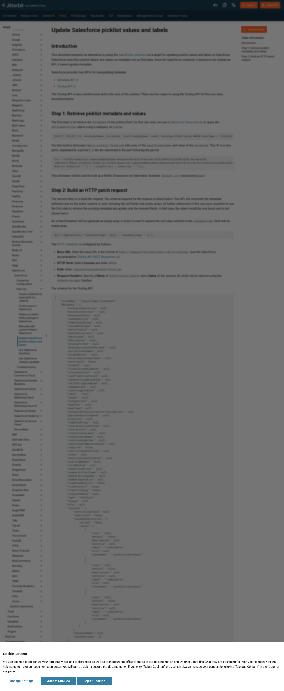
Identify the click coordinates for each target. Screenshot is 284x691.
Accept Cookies (58, 681)
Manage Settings (21, 681)
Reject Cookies (94, 681)
